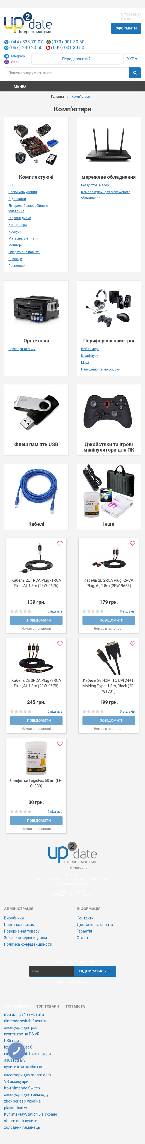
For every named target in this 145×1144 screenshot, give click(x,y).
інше (108, 524)
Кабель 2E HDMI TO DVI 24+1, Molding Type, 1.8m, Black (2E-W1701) (108, 686)
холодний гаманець (22, 1127)
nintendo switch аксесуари (27, 1054)
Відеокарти (17, 199)
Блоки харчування (22, 192)
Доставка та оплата (95, 924)
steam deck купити (20, 1121)
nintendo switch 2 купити (26, 1021)
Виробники (14, 918)
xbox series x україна (22, 1101)
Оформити (126, 28)
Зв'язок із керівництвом (25, 938)
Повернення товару (22, 931)
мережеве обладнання (109, 177)
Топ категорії (17, 1006)
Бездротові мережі (95, 185)
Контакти (85, 918)
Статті (82, 938)
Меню (20, 86)
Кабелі (36, 524)
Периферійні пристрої (108, 341)
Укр (132, 59)
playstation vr (15, 1108)
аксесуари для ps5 (20, 1027)
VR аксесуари (16, 1081)
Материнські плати (23, 238)
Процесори (16, 266)
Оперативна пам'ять (24, 252)
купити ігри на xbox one (25, 1067)
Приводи (15, 259)
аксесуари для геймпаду (26, 1094)
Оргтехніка (36, 341)
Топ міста (75, 1006)
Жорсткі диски (19, 218)
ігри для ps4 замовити (24, 1014)
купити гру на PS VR (22, 1034)
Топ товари (47, 1006)
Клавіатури (89, 356)
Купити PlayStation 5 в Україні (30, 1114)
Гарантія (84, 931)
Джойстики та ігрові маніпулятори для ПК (109, 447)
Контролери (17, 225)
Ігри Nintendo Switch (22, 1088)
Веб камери (90, 349)
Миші (85, 363)
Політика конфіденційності (28, 944)
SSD (11, 185)
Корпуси (15, 232)
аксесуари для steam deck (27, 1075)
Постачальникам (19, 924)
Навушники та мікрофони (100, 369)
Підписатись (95, 971)
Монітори (15, 245)
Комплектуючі (36, 177)
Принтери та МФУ (21, 349)
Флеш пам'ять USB (36, 444)
